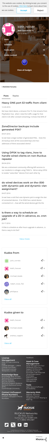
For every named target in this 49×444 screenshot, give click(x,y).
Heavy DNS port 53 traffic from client (24, 102)
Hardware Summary (33, 367)
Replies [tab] (16, 95)
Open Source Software (34, 387)
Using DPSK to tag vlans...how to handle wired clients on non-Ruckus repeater (24, 155)
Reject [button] (40, 10)
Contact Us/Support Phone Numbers (12, 397)
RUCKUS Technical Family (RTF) (11, 386)
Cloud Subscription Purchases (33, 375)
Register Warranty (33, 394)
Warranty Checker (33, 396)
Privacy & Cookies (20, 431)
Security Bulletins (8, 382)
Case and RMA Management (31, 380)
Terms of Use (10, 431)
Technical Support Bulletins (12, 383)
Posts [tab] (6, 95)
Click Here (23, 6)
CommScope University (11, 388)
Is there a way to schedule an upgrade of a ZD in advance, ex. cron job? (24, 215)
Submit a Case (31, 377)
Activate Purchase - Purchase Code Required (35, 371)
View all (7, 299)
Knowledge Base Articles (11, 376)
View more (24, 239)
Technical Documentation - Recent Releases (12, 379)
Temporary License (9, 371)
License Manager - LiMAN (11, 365)
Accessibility (31, 388)
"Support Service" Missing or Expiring (36, 398)
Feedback (30, 357)
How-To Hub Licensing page (10, 363)
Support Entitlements (34, 369)
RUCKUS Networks (26, 413)
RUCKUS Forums (9, 87)
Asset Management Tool (35, 366)
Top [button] (3, 438)
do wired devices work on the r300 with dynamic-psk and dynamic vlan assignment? (24, 185)
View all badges (24, 70)
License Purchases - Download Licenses (9, 368)
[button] (24, 10)
